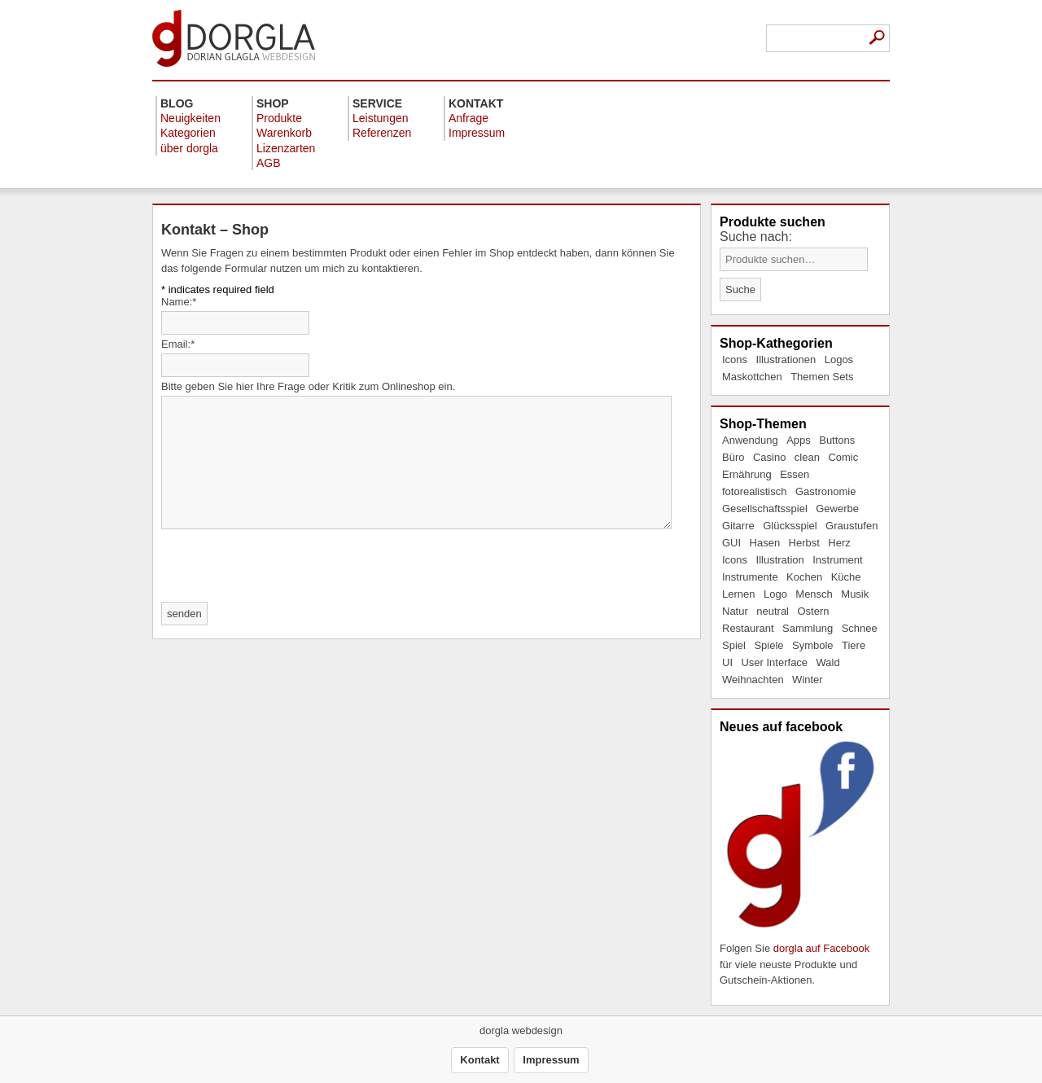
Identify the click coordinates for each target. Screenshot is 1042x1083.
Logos (839, 359)
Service (377, 103)
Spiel (734, 645)
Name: (178, 302)
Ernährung (747, 474)
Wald (828, 662)
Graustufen (851, 526)
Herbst (804, 543)
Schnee (860, 628)
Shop (272, 103)
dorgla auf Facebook (821, 948)
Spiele (768, 645)
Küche (846, 577)
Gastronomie (825, 491)
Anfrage (468, 118)
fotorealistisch (754, 491)
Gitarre (738, 526)
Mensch (814, 594)
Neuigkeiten (190, 118)
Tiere (853, 645)
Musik (855, 594)
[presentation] (285, 566)
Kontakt (476, 103)
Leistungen (380, 118)
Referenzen (381, 132)
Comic (843, 457)
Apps (798, 440)
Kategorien (188, 132)
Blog (176, 103)
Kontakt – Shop (215, 229)
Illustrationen (786, 359)
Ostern (813, 611)
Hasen (765, 543)
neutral (772, 611)
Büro (733, 457)
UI (727, 662)
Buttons (837, 440)
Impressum (477, 132)
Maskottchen (752, 376)
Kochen (804, 577)
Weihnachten (753, 679)
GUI (731, 543)
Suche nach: (756, 236)
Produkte (279, 118)
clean (807, 457)
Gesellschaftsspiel (765, 508)
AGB (268, 162)
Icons (734, 359)
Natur (735, 611)
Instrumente (750, 577)
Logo (775, 594)
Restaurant (748, 628)
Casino (769, 457)
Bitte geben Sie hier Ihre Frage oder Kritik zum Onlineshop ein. (308, 386)
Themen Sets (821, 376)
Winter (807, 679)
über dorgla (189, 148)
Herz (839, 543)
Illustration (780, 560)
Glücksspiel (790, 526)
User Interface (774, 662)
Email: (178, 344)
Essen (794, 474)
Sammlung (807, 628)
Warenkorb (284, 132)
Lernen (738, 594)
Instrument (837, 560)
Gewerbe (837, 508)
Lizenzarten (285, 148)
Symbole (813, 645)
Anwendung (750, 440)
